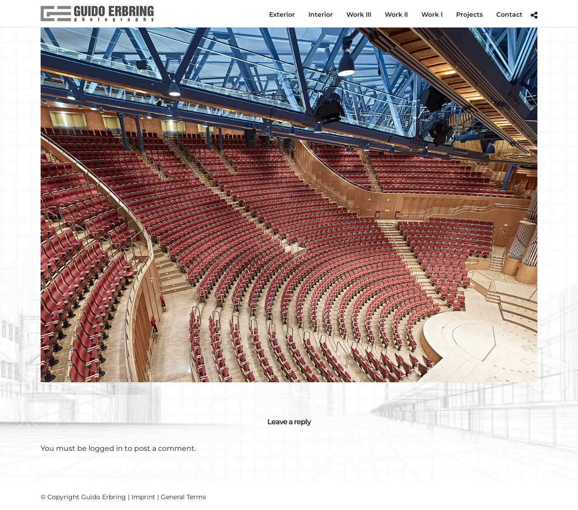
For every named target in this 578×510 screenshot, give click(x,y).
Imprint (143, 497)
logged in (106, 448)
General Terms (183, 497)
